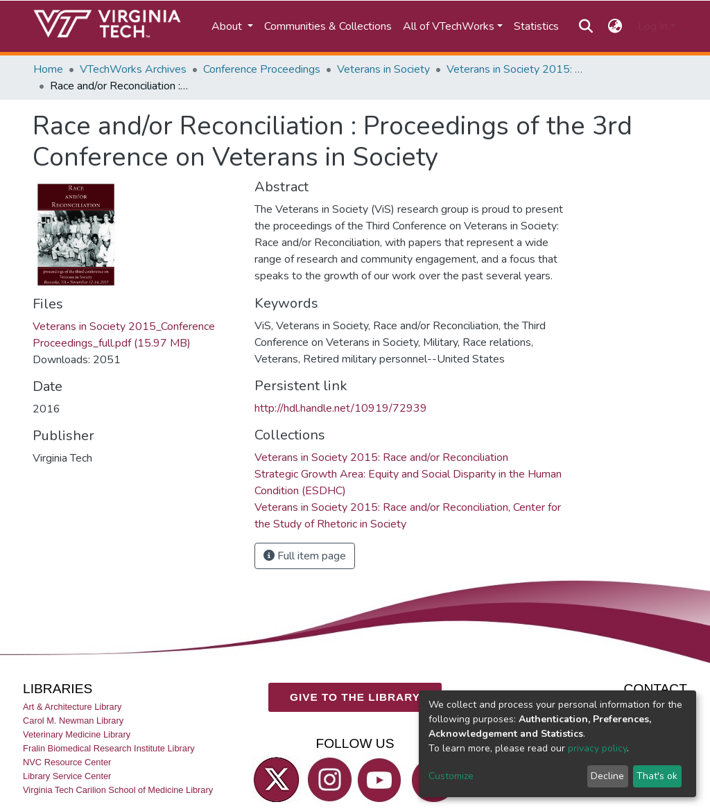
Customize (451, 776)
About (228, 26)
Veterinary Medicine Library (76, 734)
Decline (607, 776)
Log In (653, 26)
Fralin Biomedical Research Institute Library (109, 748)
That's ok (657, 776)
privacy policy (597, 748)
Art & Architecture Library (72, 706)
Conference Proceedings (261, 69)
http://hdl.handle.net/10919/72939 (340, 408)
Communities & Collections (328, 26)
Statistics (536, 26)
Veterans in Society (383, 69)
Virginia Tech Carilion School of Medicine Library (118, 790)
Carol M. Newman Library (73, 720)
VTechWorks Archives (133, 69)
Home (48, 69)
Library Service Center (67, 776)
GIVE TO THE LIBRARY (355, 697)
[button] (615, 26)
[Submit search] (585, 26)
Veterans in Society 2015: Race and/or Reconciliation (516, 69)
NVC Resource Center (67, 762)
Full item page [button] (304, 556)
